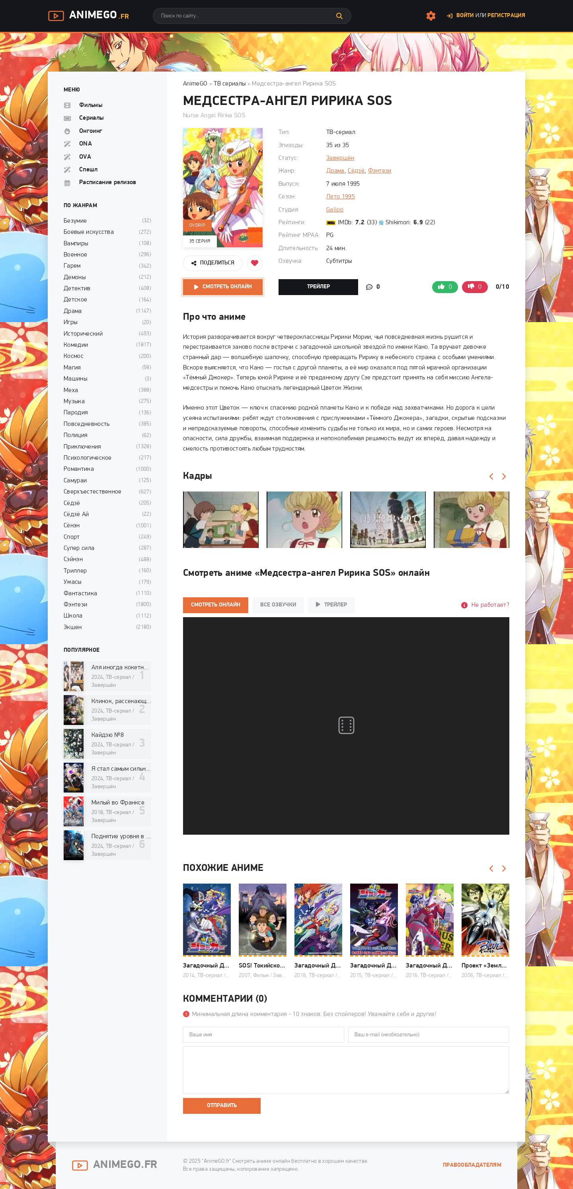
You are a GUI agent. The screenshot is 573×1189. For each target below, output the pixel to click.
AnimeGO (195, 84)
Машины (75, 379)
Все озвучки (278, 605)
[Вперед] (503, 477)
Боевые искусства (89, 232)
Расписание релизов (107, 182)
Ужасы (73, 582)
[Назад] (491, 477)
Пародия (76, 413)
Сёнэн (72, 526)
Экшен (73, 627)
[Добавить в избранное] (255, 263)
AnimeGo (88, 16)
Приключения (82, 447)
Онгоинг (90, 131)
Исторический (83, 334)
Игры (70, 322)
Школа (73, 616)
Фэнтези (380, 171)
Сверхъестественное (93, 492)
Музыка (74, 401)
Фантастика (80, 594)
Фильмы (91, 105)
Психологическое (88, 458)
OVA (85, 157)
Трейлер (318, 287)
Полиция (75, 435)
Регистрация (506, 16)
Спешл (88, 170)
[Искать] (339, 16)
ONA (85, 144)
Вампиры (76, 244)
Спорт (72, 537)
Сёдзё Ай (76, 514)
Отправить (222, 1106)
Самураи (75, 481)
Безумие (75, 221)
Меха (71, 390)
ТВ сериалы (230, 84)
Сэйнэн (73, 559)
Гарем (72, 266)
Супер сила (79, 548)
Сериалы (91, 118)
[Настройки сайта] (431, 16)
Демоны (75, 277)
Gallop (334, 210)
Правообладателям (472, 1165)
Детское (75, 300)
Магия (72, 368)
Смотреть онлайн (227, 287)
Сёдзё (356, 171)
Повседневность (86, 424)
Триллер (75, 571)
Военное (75, 255)
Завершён (340, 158)
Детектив (77, 289)
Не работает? (490, 605)
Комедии (76, 345)
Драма (335, 171)
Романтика (79, 469)
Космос (74, 356)
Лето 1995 (340, 197)
